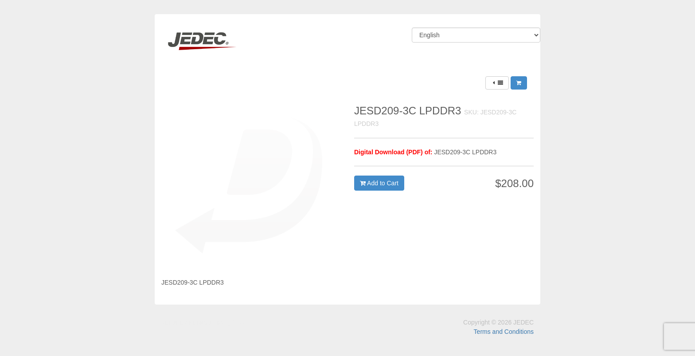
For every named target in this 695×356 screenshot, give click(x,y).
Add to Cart (379, 183)
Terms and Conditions (504, 331)
